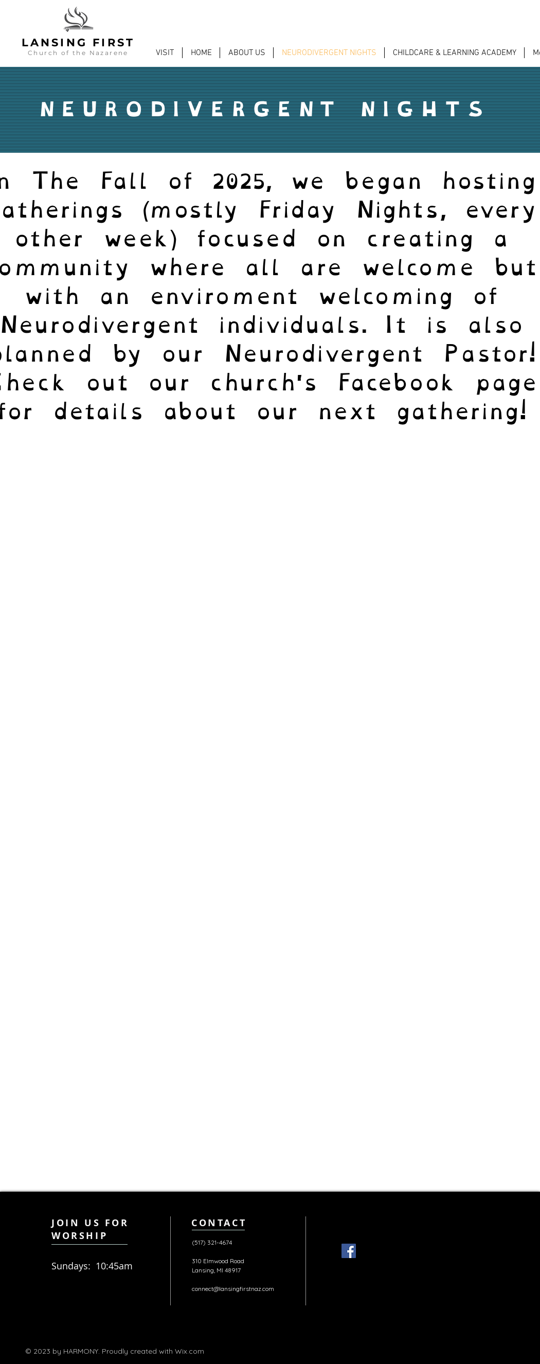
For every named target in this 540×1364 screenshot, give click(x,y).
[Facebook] (348, 1251)
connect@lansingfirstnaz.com (233, 1289)
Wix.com (189, 1351)
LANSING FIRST (78, 42)
